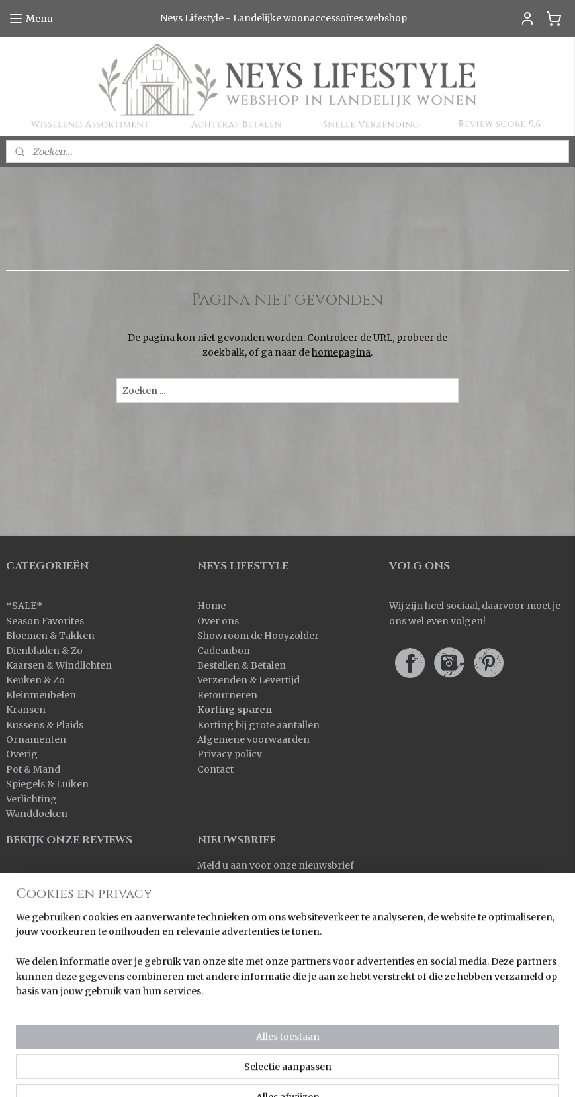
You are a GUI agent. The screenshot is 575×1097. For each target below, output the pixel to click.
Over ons (218, 621)
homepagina (341, 352)
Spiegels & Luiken (47, 784)
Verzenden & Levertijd (248, 680)
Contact (215, 769)
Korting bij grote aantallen (258, 725)
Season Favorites (45, 621)
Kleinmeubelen (41, 695)
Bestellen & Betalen (241, 665)
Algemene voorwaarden (253, 739)
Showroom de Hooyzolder (258, 636)
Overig (22, 754)
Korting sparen (234, 710)
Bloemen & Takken (51, 636)
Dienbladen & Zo (44, 651)
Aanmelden (234, 896)
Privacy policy (229, 754)
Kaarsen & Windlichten (59, 665)
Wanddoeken (36, 814)
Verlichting (31, 799)
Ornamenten (36, 739)
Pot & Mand (33, 769)
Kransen (26, 710)
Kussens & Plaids (44, 725)
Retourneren (227, 695)
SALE (24, 606)
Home (211, 606)
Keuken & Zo (35, 680)
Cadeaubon (223, 651)
